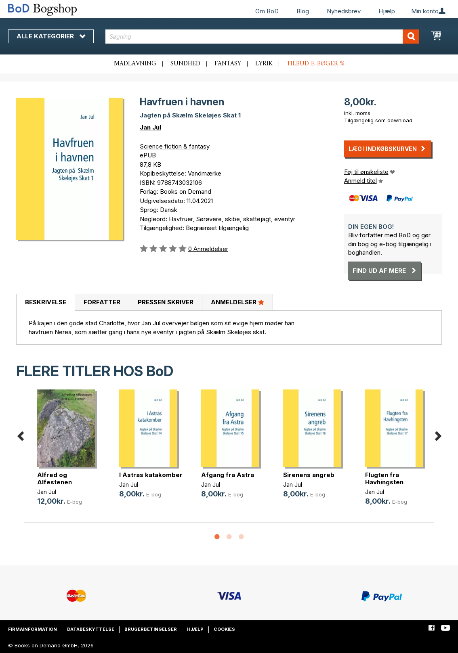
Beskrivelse (45, 302)
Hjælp (386, 11)
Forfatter (102, 302)
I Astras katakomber (151, 475)
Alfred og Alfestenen (54, 478)
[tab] (45, 303)
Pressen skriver (165, 302)
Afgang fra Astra (227, 475)
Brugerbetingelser (150, 629)
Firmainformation (32, 629)
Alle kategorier (51, 36)
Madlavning (135, 63)
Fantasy (227, 63)
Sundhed (185, 63)
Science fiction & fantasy (175, 146)
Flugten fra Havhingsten (384, 478)
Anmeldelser (237, 301)
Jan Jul (150, 127)
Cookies (224, 629)
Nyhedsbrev (344, 11)
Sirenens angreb (308, 475)
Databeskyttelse (90, 629)
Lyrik (264, 63)
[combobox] (262, 36)
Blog (302, 11)
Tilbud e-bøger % (316, 63)
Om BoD (267, 11)
